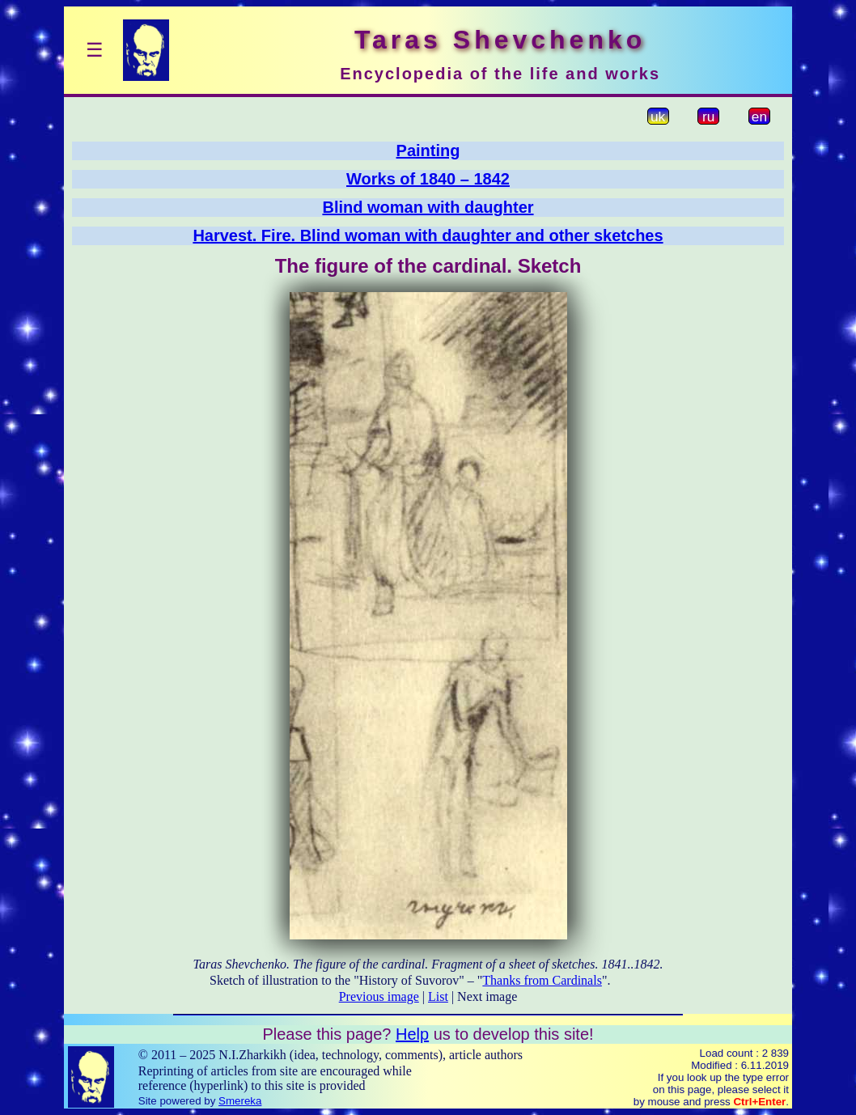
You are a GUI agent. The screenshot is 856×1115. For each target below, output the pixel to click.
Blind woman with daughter (427, 207)
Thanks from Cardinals (542, 980)
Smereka (239, 1101)
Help (412, 1034)
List (438, 996)
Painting (428, 150)
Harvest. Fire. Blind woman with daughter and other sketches (428, 235)
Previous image (379, 996)
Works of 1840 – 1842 (428, 179)
